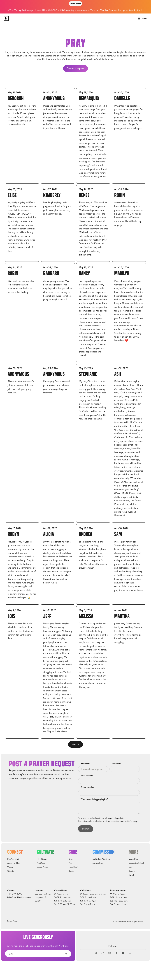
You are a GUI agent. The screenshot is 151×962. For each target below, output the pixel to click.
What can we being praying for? (94, 799)
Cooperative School (136, 863)
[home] (6, 18)
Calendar (10, 871)
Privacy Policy (12, 921)
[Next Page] (75, 744)
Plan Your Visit (13, 859)
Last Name (116, 763)
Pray (70, 863)
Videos (10, 867)
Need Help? (73, 867)
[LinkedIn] (129, 953)
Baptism (72, 871)
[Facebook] (116, 953)
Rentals (132, 875)
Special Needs (42, 867)
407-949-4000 (14, 893)
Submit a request (75, 68)
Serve (71, 859)
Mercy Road (133, 859)
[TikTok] (102, 953)
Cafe (130, 867)
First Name (85, 763)
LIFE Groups (42, 859)
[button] (141, 18)
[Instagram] (109, 953)
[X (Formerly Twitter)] (96, 953)
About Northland (13, 863)
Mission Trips (98, 863)
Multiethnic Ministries (101, 859)
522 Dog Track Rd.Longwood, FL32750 (43, 897)
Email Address (87, 775)
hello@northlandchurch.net (19, 897)
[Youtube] (123, 953)
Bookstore (133, 871)
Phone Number (87, 787)
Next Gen (41, 863)
